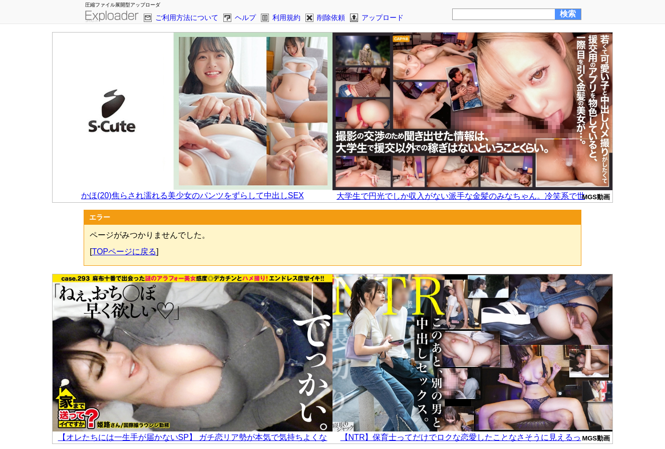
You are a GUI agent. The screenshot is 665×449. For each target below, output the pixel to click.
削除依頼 (331, 18)
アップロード (383, 18)
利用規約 (286, 18)
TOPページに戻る (124, 251)
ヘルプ (245, 18)
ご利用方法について (186, 18)
